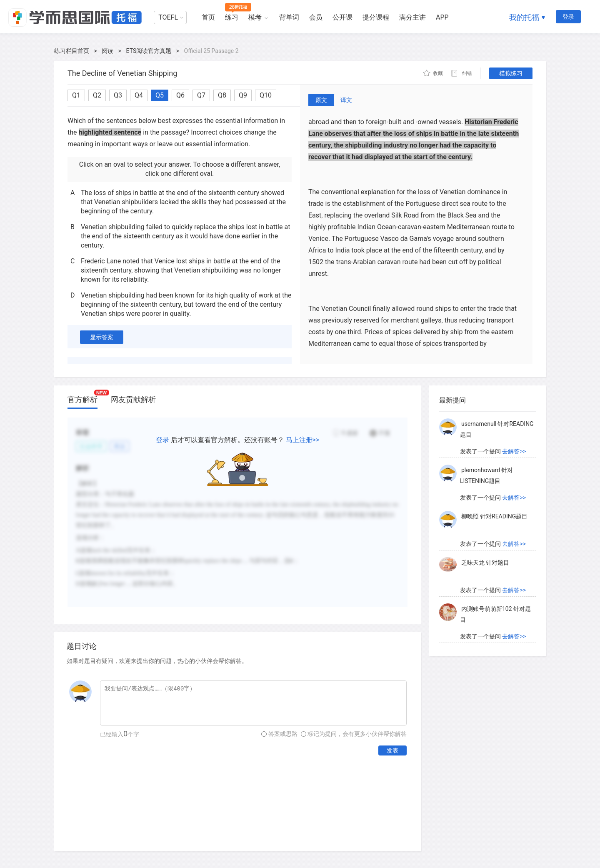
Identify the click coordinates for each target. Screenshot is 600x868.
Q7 (201, 95)
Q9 (243, 95)
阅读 (107, 51)
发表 (392, 750)
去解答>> (514, 451)
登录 (568, 16)
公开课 (342, 17)
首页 (208, 17)
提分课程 (375, 17)
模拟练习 (510, 73)
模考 (255, 17)
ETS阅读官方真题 (149, 51)
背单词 (289, 17)
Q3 (118, 95)
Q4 (139, 95)
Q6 (180, 95)
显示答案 (101, 337)
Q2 (97, 95)
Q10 (266, 95)
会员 (315, 17)
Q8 (222, 95)
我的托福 (524, 17)
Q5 (159, 95)
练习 (231, 17)
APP (442, 17)
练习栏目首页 (71, 51)
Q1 (76, 95)
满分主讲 (412, 17)
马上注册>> (303, 440)
